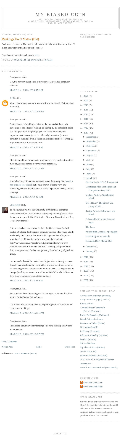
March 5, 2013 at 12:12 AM (27, 168)
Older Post (70, 346)
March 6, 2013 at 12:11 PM (27, 312)
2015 (86, 123)
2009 (86, 270)
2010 (86, 266)
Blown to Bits (86, 303)
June (88, 164)
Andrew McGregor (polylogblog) (95, 295)
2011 (86, 261)
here (37, 55)
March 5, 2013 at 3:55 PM (26, 280)
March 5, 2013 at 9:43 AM (26, 196)
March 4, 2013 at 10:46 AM (27, 111)
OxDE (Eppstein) (88, 351)
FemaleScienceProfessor (91, 319)
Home (39, 346)
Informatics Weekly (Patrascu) (94, 335)
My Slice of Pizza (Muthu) (92, 347)
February (90, 246)
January (90, 251)
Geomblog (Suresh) (89, 327)
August (90, 155)
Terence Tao (85, 363)
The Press (90, 227)
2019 (86, 105)
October (90, 146)
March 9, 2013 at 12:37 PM (27, 334)
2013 (86, 132)
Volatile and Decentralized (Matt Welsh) (98, 367)
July (88, 159)
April (89, 173)
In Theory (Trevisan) (89, 331)
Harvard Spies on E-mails (98, 236)
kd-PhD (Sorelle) (88, 339)
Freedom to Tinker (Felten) (92, 323)
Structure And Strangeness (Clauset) (97, 359)
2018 (86, 109)
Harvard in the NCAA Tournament (102, 182)
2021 (86, 96)
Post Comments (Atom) (26, 353)
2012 (86, 257)
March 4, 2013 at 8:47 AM (26, 90)
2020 (86, 100)
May (88, 169)
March (89, 178)
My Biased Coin (60, 14)
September (91, 150)
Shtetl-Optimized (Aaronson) (93, 355)
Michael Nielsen (87, 343)
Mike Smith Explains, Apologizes (101, 231)
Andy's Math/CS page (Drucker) (95, 299)
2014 (86, 128)
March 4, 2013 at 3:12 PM (26, 147)
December (91, 136)
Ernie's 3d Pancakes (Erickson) (94, 315)
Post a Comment (9, 341)
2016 (86, 119)
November (91, 141)
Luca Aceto (15, 204)
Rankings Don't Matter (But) (99, 241)
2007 (86, 280)
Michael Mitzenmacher (91, 382)
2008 (86, 275)
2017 (86, 114)
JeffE (12, 98)
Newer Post (7, 346)
